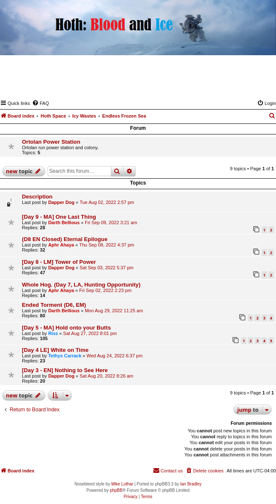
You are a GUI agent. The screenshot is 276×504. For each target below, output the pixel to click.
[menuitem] (40, 103)
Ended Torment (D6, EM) (54, 305)
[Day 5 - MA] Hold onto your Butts (66, 327)
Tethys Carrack (64, 355)
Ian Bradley (191, 484)
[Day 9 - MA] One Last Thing (59, 217)
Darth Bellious (64, 222)
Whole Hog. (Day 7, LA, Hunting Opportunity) (81, 284)
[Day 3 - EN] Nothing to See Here (65, 370)
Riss (53, 333)
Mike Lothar (122, 484)
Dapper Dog (61, 202)
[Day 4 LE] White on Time (55, 350)
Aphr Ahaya (61, 244)
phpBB (116, 490)
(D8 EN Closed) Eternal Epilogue (64, 239)
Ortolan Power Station (51, 142)
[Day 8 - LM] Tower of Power (59, 262)
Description (37, 196)
